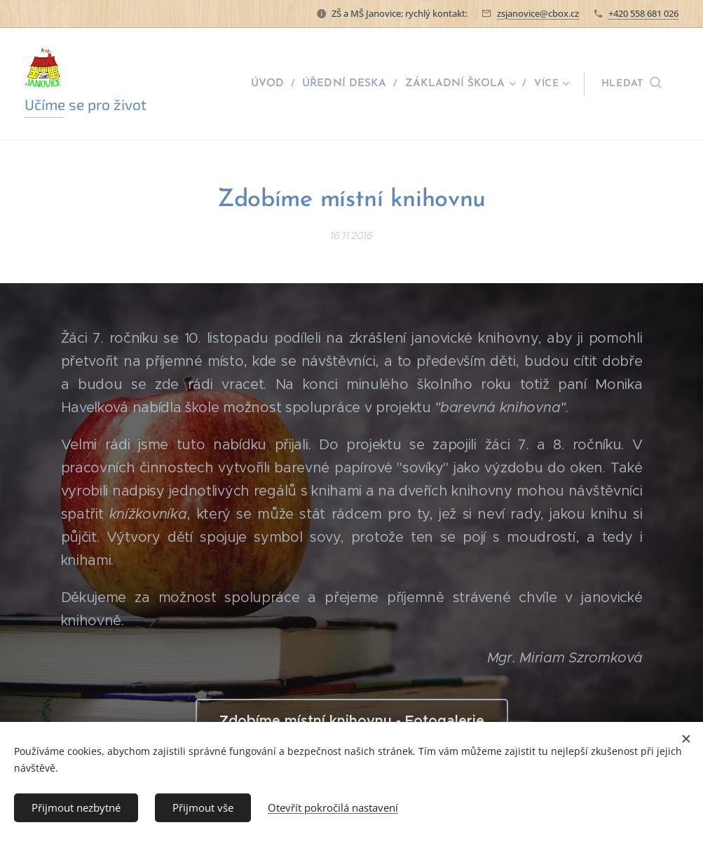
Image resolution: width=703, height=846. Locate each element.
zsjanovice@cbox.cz (538, 13)
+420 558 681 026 (643, 13)
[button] (631, 84)
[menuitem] (277, 84)
